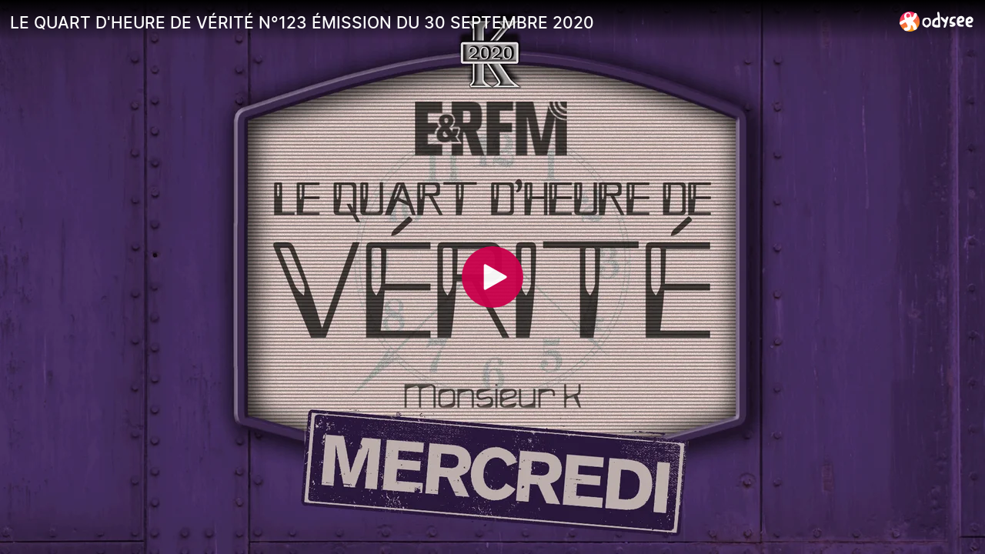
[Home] (936, 21)
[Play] (492, 277)
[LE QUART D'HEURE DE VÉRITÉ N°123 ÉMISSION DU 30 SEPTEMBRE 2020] (449, 22)
